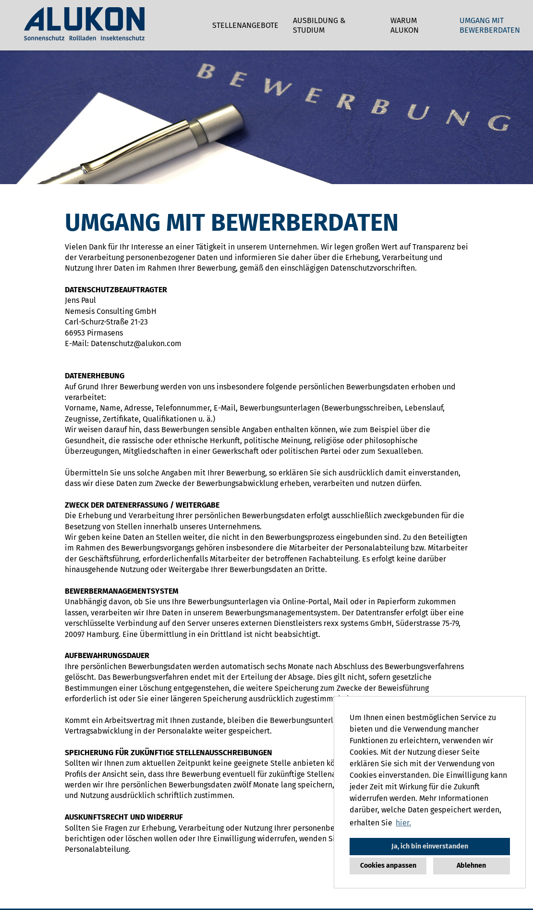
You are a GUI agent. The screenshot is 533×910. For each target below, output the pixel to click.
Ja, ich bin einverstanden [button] (429, 846)
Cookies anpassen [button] (388, 865)
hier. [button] (403, 822)
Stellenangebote (245, 25)
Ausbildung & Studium (319, 25)
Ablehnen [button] (471, 865)
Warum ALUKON (404, 25)
